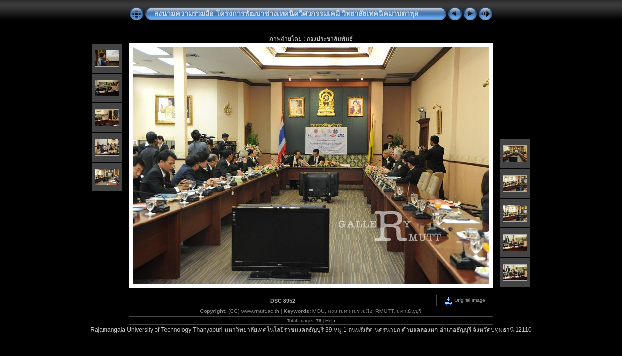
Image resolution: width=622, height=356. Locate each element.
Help (330, 320)
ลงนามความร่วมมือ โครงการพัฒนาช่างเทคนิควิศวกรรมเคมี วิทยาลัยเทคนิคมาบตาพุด (286, 14)
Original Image (464, 300)
